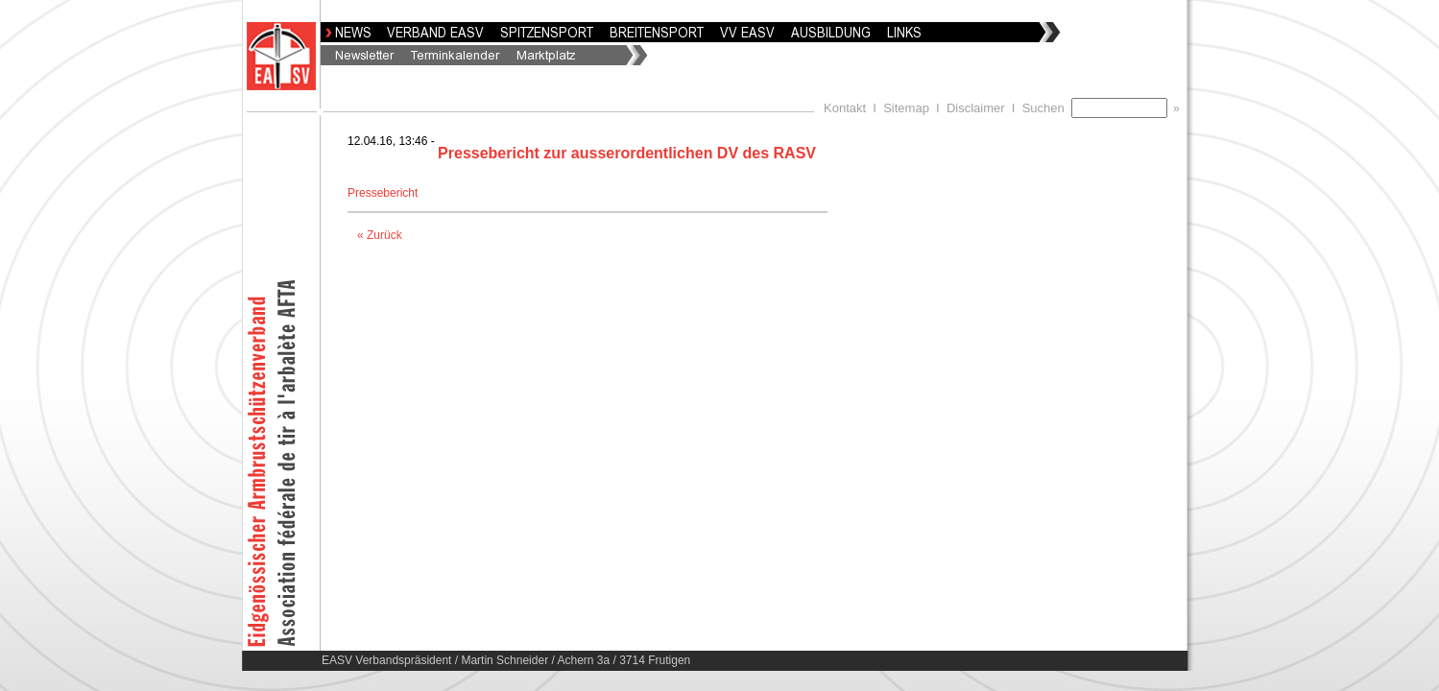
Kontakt (845, 108)
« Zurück (379, 235)
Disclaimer (976, 108)
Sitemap (906, 108)
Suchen (1046, 108)
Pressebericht (384, 193)
